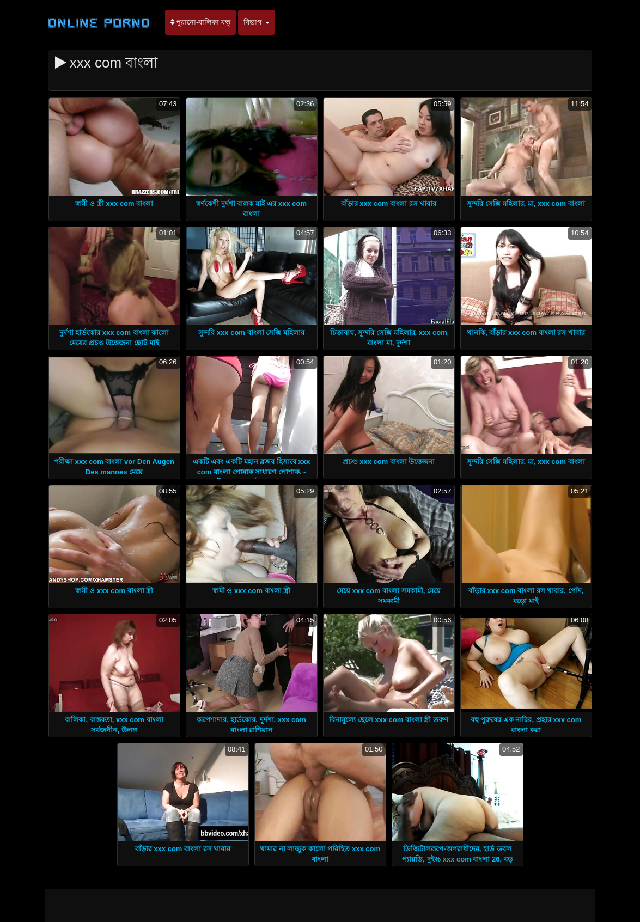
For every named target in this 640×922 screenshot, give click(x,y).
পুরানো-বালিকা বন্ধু (200, 22)
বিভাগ (256, 22)
